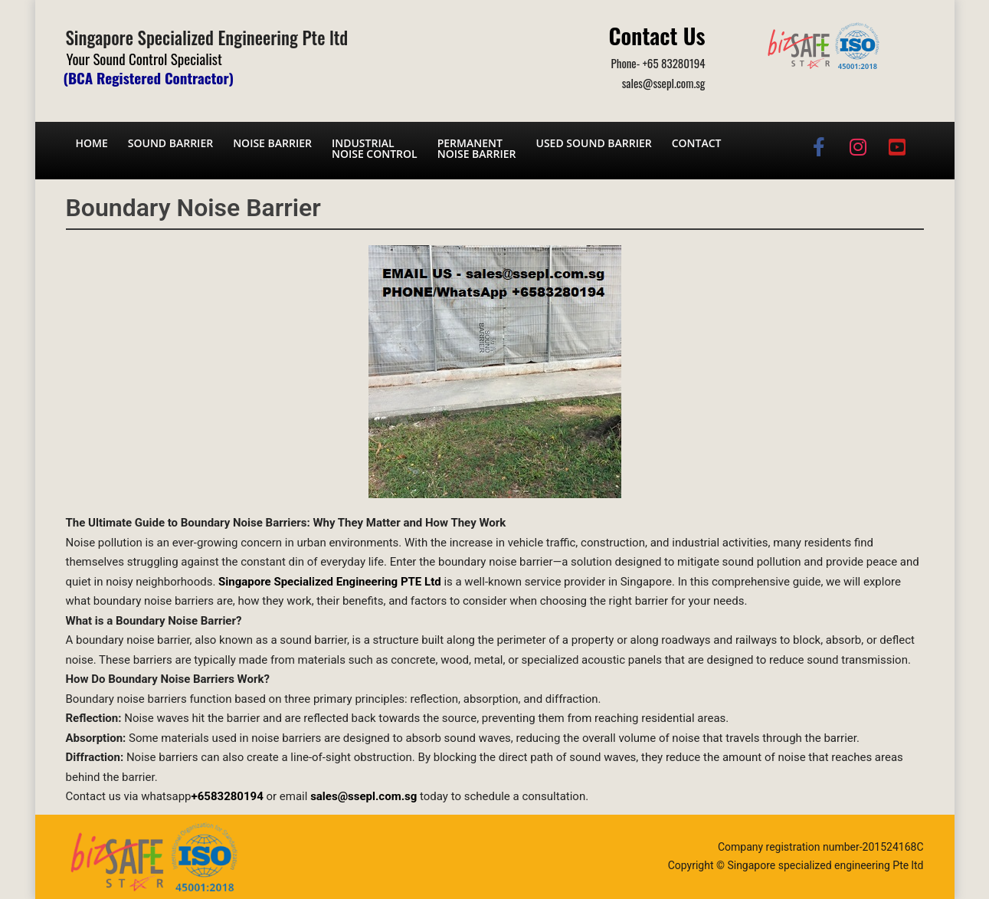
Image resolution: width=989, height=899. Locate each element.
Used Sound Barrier (594, 143)
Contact (697, 143)
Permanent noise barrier (476, 148)
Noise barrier (272, 143)
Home (92, 143)
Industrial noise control (375, 148)
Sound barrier (170, 143)
